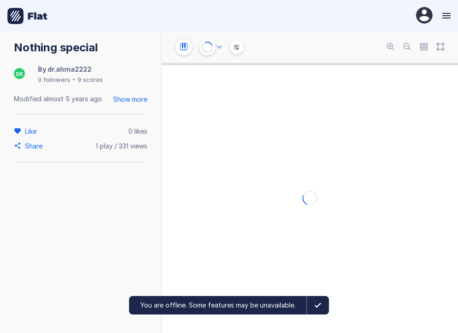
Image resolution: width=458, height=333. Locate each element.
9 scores (90, 79)
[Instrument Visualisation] (237, 47)
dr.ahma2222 (69, 69)
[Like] (32, 130)
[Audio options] (219, 47)
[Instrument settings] (183, 47)
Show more (130, 99)
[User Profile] (424, 16)
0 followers (54, 79)
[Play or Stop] (207, 47)
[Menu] (445, 16)
